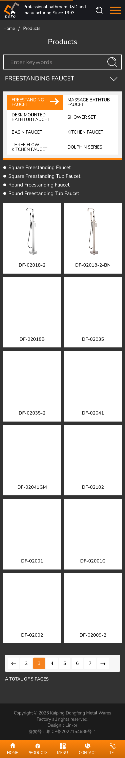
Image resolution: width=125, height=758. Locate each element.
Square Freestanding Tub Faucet (44, 176)
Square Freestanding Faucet (39, 167)
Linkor (72, 725)
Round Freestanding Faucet (39, 185)
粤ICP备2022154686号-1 (71, 732)
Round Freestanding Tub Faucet (43, 193)
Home (9, 29)
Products (31, 29)
